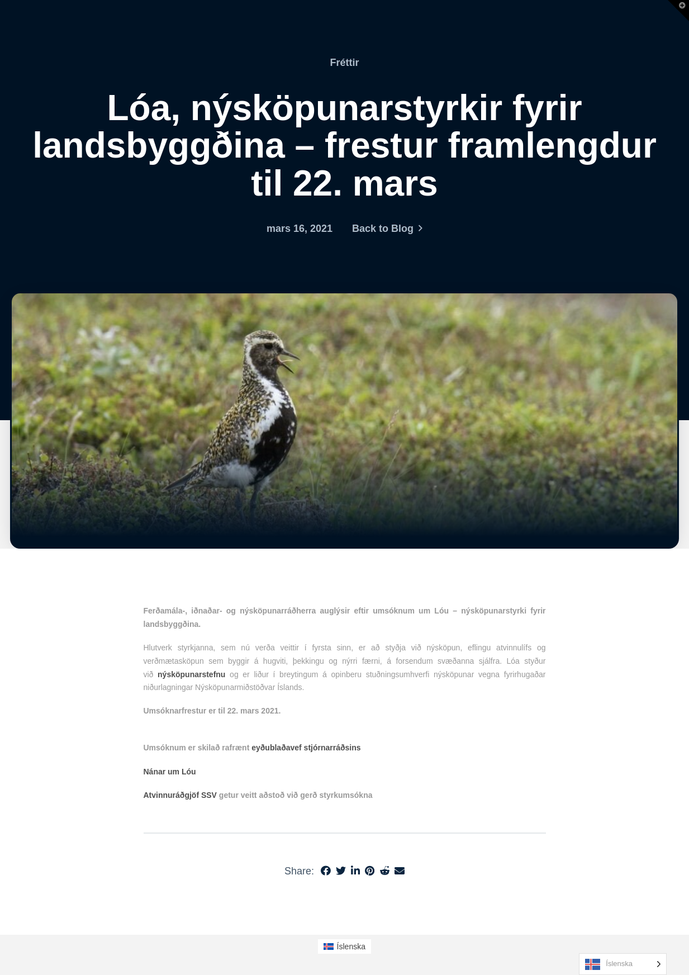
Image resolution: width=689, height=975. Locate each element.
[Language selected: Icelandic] (623, 964)
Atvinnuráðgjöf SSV (180, 795)
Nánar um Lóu (170, 771)
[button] (678, 10)
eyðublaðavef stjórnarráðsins (305, 747)
